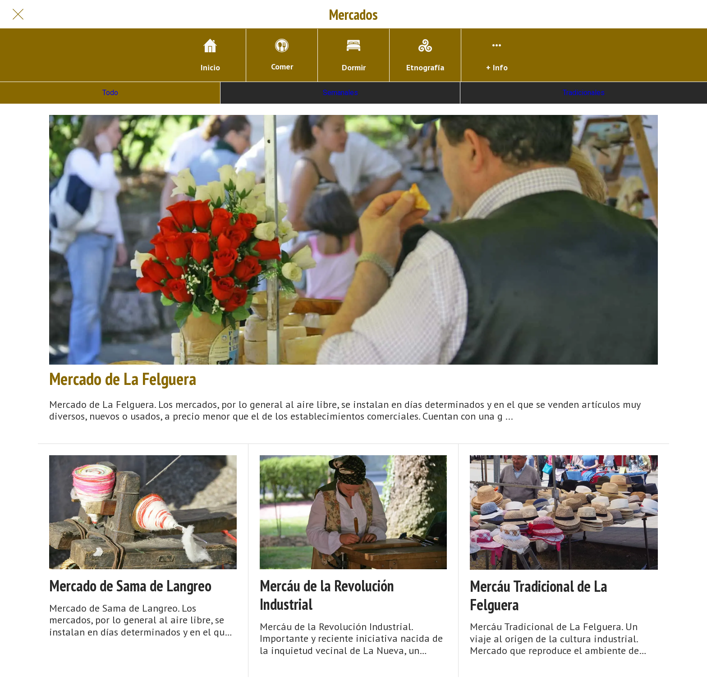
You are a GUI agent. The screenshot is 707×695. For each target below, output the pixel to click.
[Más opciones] (497, 55)
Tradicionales (584, 92)
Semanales (340, 92)
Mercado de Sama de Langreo (130, 585)
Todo (110, 92)
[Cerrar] (18, 14)
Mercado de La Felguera (122, 378)
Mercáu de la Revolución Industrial (327, 594)
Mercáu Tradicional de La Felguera (538, 595)
